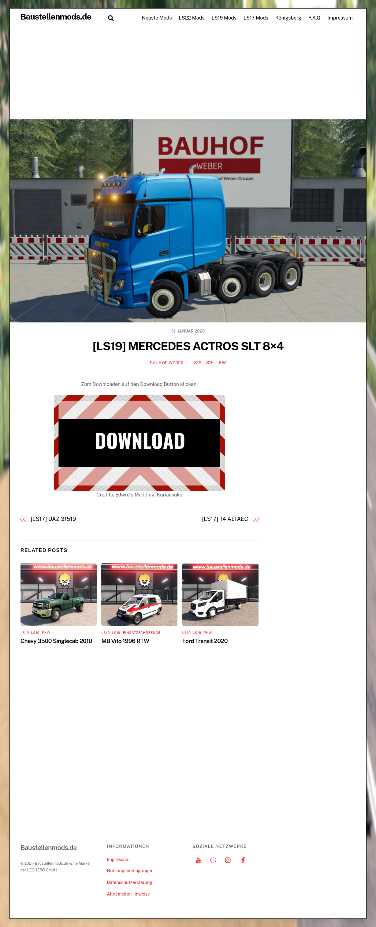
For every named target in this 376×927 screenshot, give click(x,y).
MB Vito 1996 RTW (125, 641)
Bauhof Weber (167, 363)
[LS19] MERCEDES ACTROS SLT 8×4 (188, 346)
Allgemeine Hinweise (128, 893)
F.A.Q (314, 18)
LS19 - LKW (214, 362)
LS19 (196, 362)
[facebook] (243, 859)
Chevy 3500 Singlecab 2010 (56, 641)
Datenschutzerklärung (129, 882)
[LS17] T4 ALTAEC (225, 519)
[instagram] (228, 859)
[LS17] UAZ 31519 (53, 519)
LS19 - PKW (40, 633)
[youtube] (198, 859)
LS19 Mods (224, 18)
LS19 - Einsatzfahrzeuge (136, 633)
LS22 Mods (192, 18)
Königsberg (288, 18)
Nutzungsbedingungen (130, 870)
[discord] (213, 859)
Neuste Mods (157, 18)
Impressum (339, 18)
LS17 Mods (256, 18)
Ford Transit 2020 (205, 641)
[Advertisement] (188, 73)
